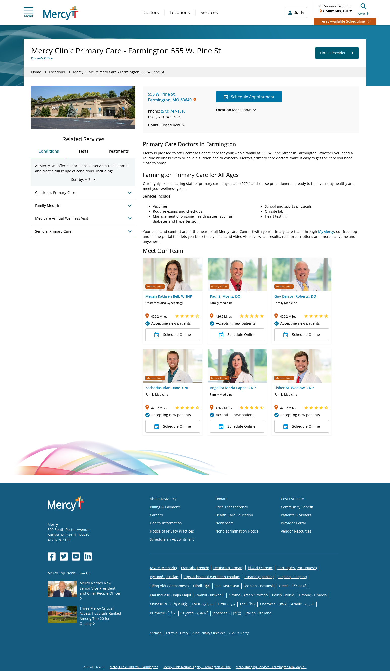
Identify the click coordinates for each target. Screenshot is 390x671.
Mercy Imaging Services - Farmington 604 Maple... (271, 667)
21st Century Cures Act (208, 633)
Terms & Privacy (177, 633)
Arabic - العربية (302, 604)
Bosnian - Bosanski (259, 585)
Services (209, 12)
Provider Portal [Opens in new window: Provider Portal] (293, 523)
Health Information (166, 523)
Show (236, 109)
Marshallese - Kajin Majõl (170, 595)
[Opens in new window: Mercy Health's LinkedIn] (88, 556)
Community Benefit (297, 507)
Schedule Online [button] (172, 334)
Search (363, 8)
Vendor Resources (296, 531)
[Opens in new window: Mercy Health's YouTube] (76, 556)
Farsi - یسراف (203, 604)
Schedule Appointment (249, 97)
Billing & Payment (165, 507)
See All (84, 573)
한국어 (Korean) (260, 567)
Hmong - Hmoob (313, 595)
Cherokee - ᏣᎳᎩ (273, 604)
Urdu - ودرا (226, 604)
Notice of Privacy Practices (172, 531)
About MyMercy (163, 498)
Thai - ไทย (248, 604)
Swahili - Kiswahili (209, 595)
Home (36, 72)
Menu (28, 12)
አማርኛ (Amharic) (163, 567)
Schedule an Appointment (172, 539)
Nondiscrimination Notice (237, 531)
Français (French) (195, 567)
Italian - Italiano (258, 613)
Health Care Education (234, 515)
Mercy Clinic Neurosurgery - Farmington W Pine (197, 667)
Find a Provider (337, 52)
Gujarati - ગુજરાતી (194, 613)
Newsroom (224, 523)
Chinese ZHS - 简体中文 (169, 604)
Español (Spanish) (259, 576)
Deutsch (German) (228, 567)
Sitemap (156, 633)
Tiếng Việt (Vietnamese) (169, 585)
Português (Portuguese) (297, 567)
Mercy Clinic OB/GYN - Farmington (134, 667)
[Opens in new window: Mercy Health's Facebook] (52, 556)
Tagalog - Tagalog (292, 576)
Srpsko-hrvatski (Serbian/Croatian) (212, 576)
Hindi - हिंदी (201, 585)
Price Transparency (231, 507)
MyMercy (326, 231)
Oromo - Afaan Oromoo (248, 595)
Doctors (150, 12)
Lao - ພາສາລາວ (227, 585)
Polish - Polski (283, 595)
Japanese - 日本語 (227, 613)
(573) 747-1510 (173, 111)
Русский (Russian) (164, 576)
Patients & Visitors (296, 515)
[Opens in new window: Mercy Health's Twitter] (64, 556)
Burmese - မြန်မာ (163, 613)
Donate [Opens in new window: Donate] (221, 498)
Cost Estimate (292, 498)
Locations (180, 12)
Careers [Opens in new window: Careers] (156, 515)
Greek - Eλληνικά (293, 585)
